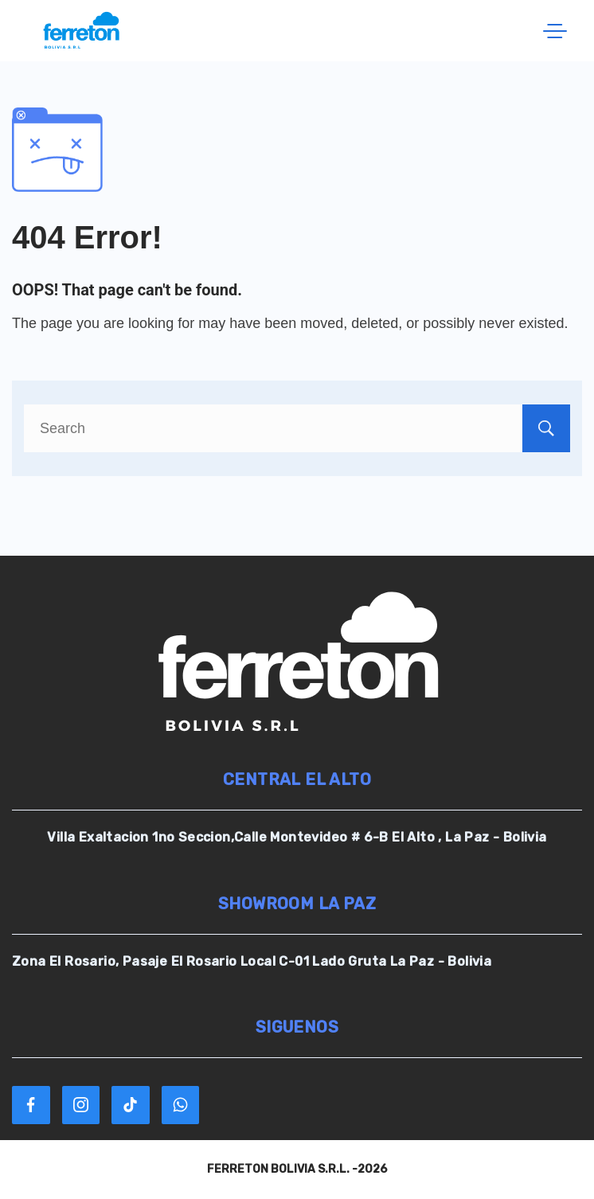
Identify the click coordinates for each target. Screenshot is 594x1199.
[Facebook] (31, 1105)
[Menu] (555, 31)
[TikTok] (130, 1105)
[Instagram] (81, 1105)
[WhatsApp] (181, 1105)
